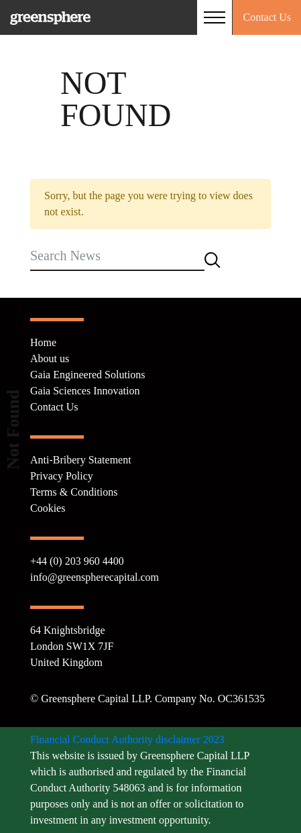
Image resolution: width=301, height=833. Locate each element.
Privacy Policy (61, 476)
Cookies (47, 508)
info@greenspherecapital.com (94, 577)
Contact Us (267, 17)
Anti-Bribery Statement (80, 459)
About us (49, 358)
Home (43, 342)
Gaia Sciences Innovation (85, 390)
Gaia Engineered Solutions (87, 374)
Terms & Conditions (73, 492)
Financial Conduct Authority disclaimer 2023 (127, 739)
